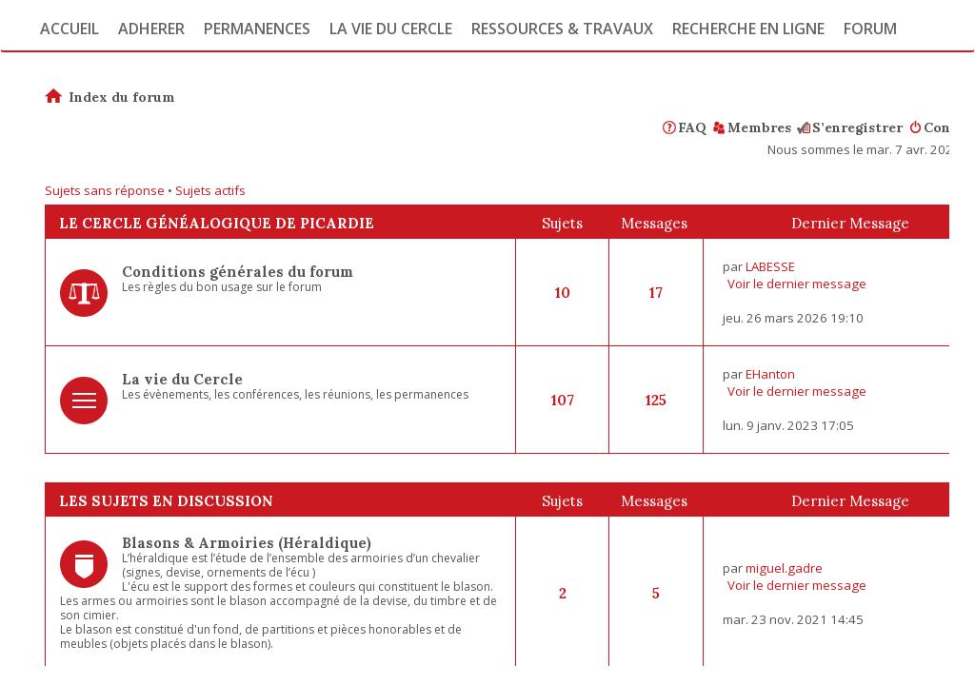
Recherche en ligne (748, 28)
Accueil (69, 28)
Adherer (151, 28)
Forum (870, 28)
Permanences (257, 28)
